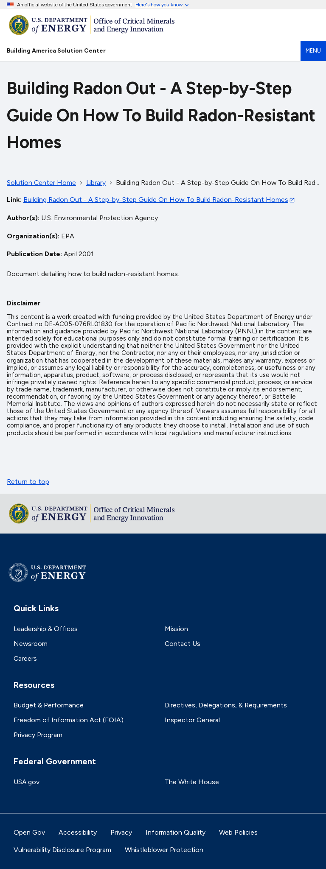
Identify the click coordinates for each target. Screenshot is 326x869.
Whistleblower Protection (164, 850)
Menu (313, 51)
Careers (25, 658)
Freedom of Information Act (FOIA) (69, 720)
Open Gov (29, 832)
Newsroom (31, 644)
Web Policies (238, 832)
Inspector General (192, 720)
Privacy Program (38, 735)
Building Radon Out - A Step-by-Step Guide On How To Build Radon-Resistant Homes (155, 200)
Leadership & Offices (46, 629)
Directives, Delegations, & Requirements (226, 705)
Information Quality (175, 832)
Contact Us (182, 644)
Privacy (121, 832)
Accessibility (78, 832)
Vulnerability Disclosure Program (62, 850)
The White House (192, 782)
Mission (176, 629)
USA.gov (26, 782)
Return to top (28, 482)
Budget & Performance (49, 705)
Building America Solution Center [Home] (56, 50)
